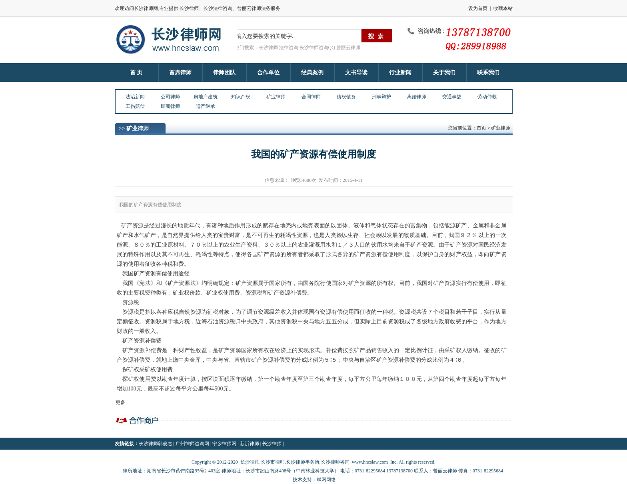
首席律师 (180, 73)
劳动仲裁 (487, 97)
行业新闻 (400, 73)
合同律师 (311, 97)
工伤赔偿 (135, 106)
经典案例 (312, 73)
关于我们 (444, 73)
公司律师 (170, 97)
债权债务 (346, 97)
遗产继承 (205, 106)
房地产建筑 (206, 97)
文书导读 (356, 73)
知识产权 (240, 97)
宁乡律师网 (224, 443)
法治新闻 (135, 97)
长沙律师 (272, 443)
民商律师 (170, 106)
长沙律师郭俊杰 (155, 443)
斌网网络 (326, 479)
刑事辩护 (381, 97)
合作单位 (268, 73)
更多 (120, 402)
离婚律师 (416, 97)
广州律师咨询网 (192, 443)
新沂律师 (249, 443)
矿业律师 (276, 97)
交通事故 (451, 97)
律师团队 (224, 73)
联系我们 (488, 73)
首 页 (136, 73)
